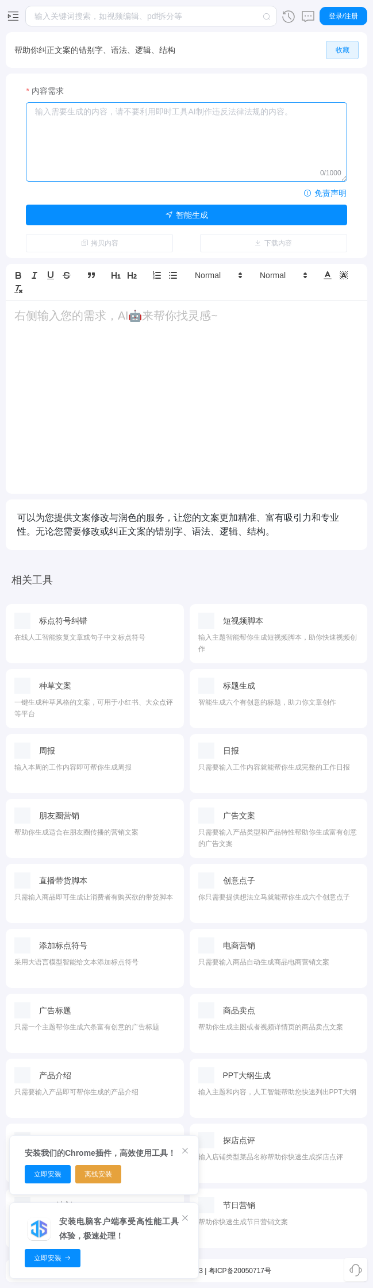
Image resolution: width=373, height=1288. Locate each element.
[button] (218, 275)
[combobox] (151, 16)
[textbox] (151, 16)
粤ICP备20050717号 (240, 1271)
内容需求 (48, 90)
